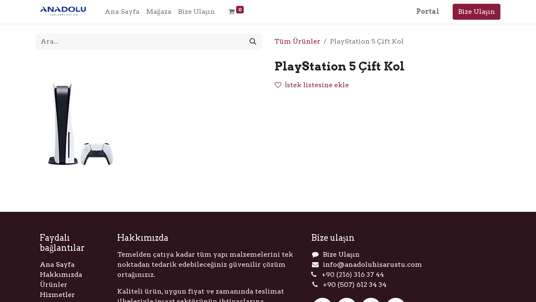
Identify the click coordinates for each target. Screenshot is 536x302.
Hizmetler (57, 295)
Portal (427, 12)
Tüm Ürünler (297, 41)
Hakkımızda (61, 275)
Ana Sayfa (57, 264)
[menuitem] (122, 11)
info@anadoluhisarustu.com (372, 264)
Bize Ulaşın (476, 12)
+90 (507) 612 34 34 (355, 285)
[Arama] (253, 41)
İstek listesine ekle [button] (312, 85)
